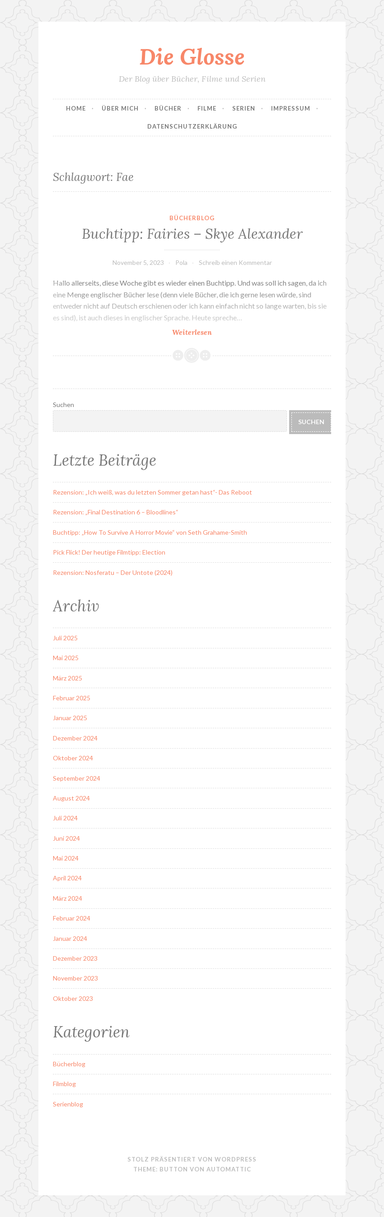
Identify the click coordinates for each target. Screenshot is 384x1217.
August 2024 (71, 798)
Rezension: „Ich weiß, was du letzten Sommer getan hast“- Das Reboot (152, 492)
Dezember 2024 (75, 738)
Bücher (168, 108)
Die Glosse (192, 56)
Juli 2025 (65, 638)
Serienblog (68, 1104)
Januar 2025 (70, 718)
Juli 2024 (65, 818)
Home (76, 108)
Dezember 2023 (75, 958)
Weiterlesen (209, 332)
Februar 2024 (71, 918)
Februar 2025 (71, 698)
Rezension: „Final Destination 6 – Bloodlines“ (115, 512)
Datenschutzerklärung (192, 126)
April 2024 (67, 878)
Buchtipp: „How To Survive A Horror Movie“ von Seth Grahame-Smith (150, 532)
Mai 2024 (66, 858)
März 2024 (67, 898)
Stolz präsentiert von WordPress (192, 1159)
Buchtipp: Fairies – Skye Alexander (192, 234)
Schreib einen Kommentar (235, 262)
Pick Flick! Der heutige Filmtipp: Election (109, 552)
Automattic (228, 1169)
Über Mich (120, 108)
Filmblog (64, 1083)
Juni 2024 (66, 838)
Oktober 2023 (73, 998)
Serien (243, 108)
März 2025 (67, 678)
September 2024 (76, 778)
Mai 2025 (66, 658)
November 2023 (75, 978)
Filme (206, 108)
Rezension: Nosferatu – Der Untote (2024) (113, 572)
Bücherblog (192, 218)
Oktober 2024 (73, 758)
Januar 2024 (70, 938)
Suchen (63, 404)
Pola (181, 262)
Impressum (290, 108)
